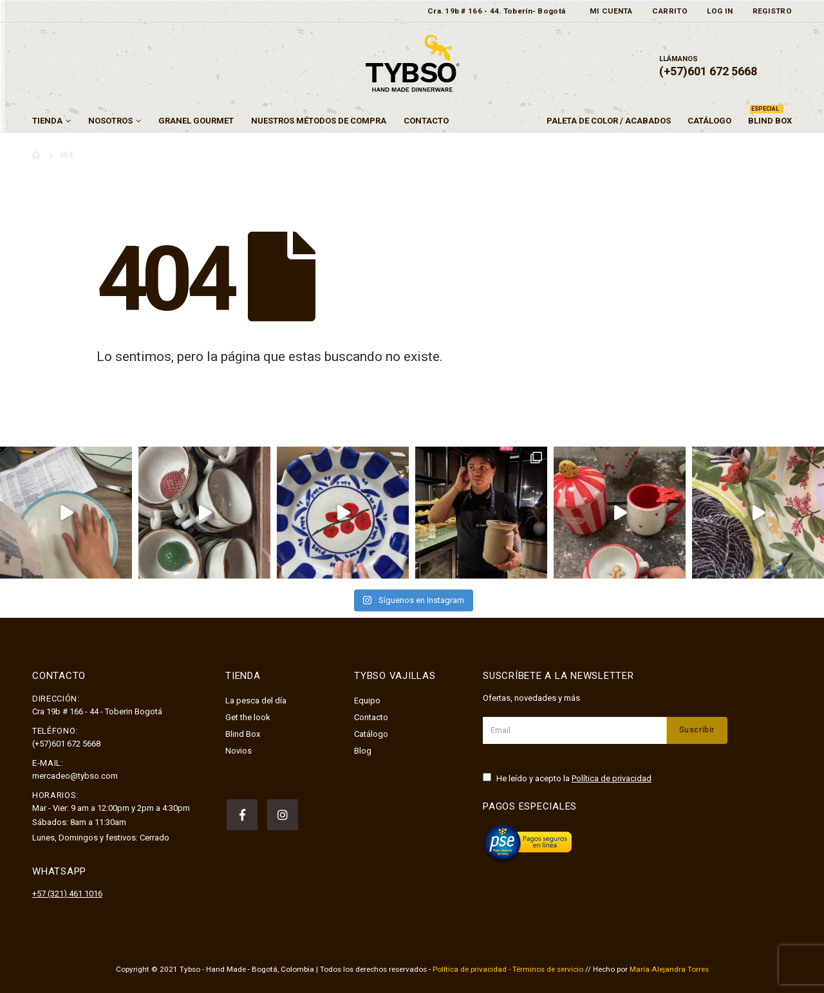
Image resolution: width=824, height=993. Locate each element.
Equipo (367, 700)
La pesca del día (255, 700)
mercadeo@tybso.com (75, 776)
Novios (238, 751)
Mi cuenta (611, 10)
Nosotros (110, 120)
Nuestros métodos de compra (318, 120)
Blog (362, 751)
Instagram (282, 814)
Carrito (670, 10)
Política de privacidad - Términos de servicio (508, 969)
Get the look (247, 717)
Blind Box (770, 117)
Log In (720, 10)
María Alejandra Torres (669, 969)
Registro (772, 10)
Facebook (242, 814)
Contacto (426, 120)
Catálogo (709, 120)
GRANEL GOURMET (196, 120)
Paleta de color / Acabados (609, 120)
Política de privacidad (611, 778)
